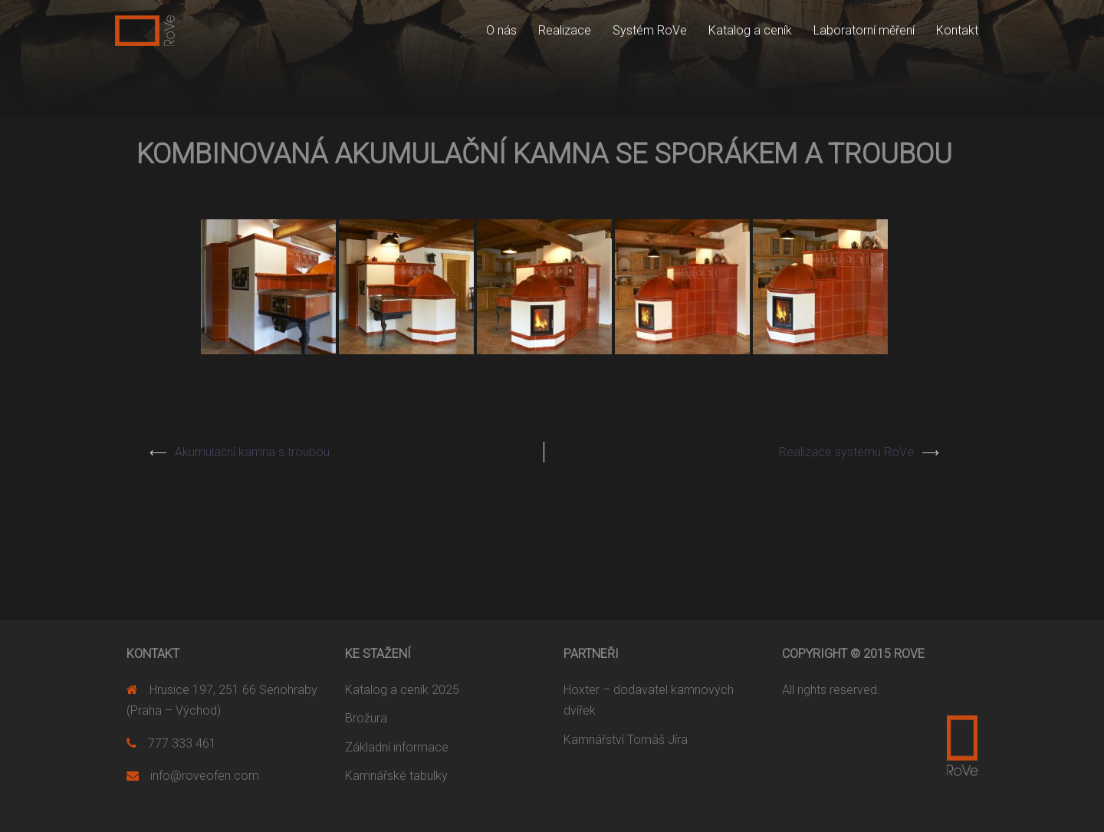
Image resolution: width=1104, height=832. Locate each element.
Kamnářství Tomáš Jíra (626, 739)
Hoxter (582, 689)
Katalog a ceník (750, 30)
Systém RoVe (650, 30)
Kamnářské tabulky (396, 775)
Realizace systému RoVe (846, 452)
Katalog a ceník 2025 (402, 689)
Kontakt (957, 30)
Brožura (366, 718)
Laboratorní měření (864, 30)
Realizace (564, 30)
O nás (501, 30)
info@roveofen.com (204, 775)
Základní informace (397, 747)
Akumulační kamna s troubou (252, 452)
